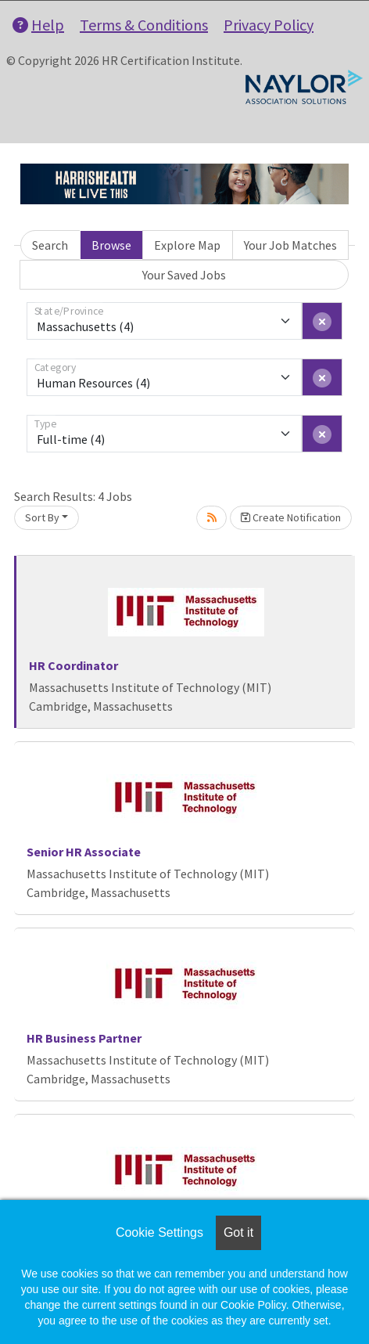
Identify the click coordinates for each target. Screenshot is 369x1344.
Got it (238, 1232)
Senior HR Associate (84, 851)
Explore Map (187, 245)
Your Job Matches (290, 245)
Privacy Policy (268, 24)
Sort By (42, 517)
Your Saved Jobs (184, 275)
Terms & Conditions (144, 24)
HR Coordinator (73, 665)
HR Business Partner (84, 1038)
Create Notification (291, 517)
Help (38, 24)
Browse (111, 245)
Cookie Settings (159, 1232)
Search (50, 245)
